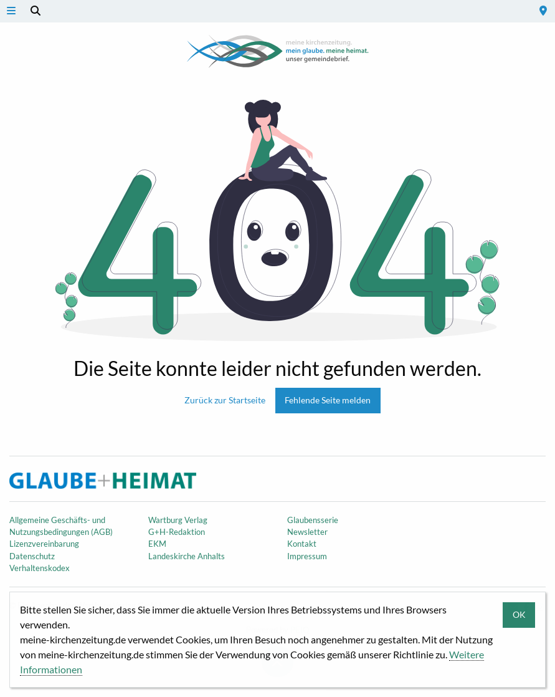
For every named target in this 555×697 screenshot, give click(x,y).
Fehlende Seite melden (328, 400)
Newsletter (307, 532)
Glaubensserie (312, 520)
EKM (157, 544)
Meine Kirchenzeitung (277, 51)
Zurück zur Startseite (224, 400)
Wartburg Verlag (177, 520)
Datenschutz (32, 556)
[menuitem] (543, 11)
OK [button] (519, 614)
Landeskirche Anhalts (186, 556)
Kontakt (301, 544)
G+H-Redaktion (176, 532)
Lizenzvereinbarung (44, 544)
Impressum (307, 556)
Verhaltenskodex (39, 568)
